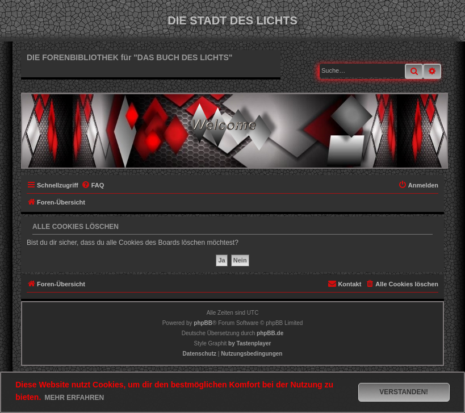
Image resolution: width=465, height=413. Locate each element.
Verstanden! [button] (403, 392)
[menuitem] (92, 185)
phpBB (203, 323)
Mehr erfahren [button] (74, 398)
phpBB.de (270, 333)
